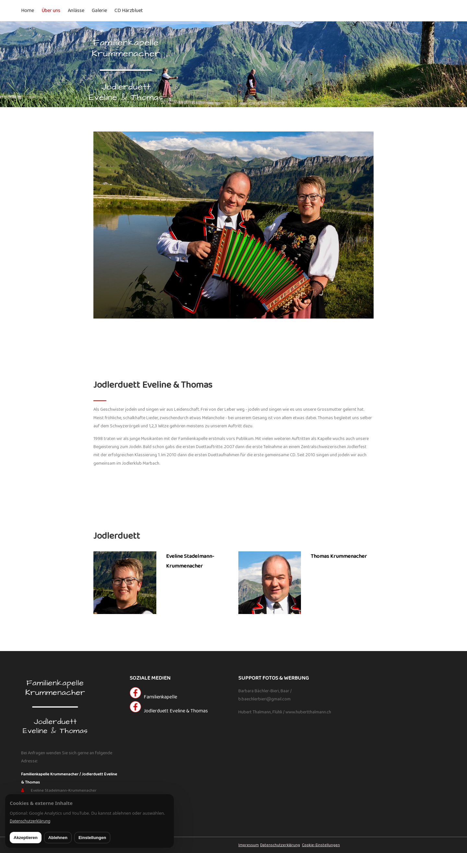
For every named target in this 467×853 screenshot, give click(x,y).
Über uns (51, 10)
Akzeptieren (26, 837)
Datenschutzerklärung (280, 845)
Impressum (248, 845)
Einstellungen (92, 837)
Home (27, 10)
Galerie (99, 10)
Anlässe (76, 10)
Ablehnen (57, 837)
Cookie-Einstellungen (321, 845)
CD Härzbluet (128, 10)
